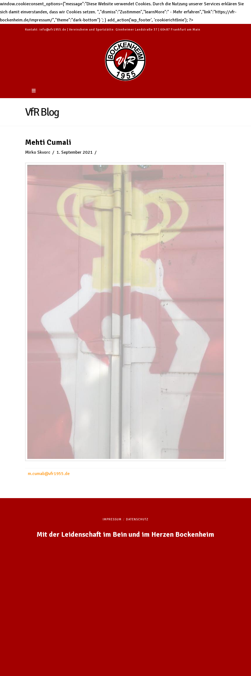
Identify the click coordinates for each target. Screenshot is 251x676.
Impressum (112, 519)
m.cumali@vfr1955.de (49, 473)
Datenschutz (137, 519)
